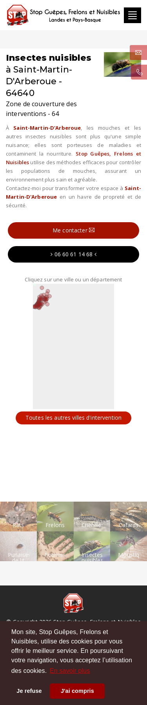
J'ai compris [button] (77, 691)
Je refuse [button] (29, 691)
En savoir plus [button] (70, 670)
